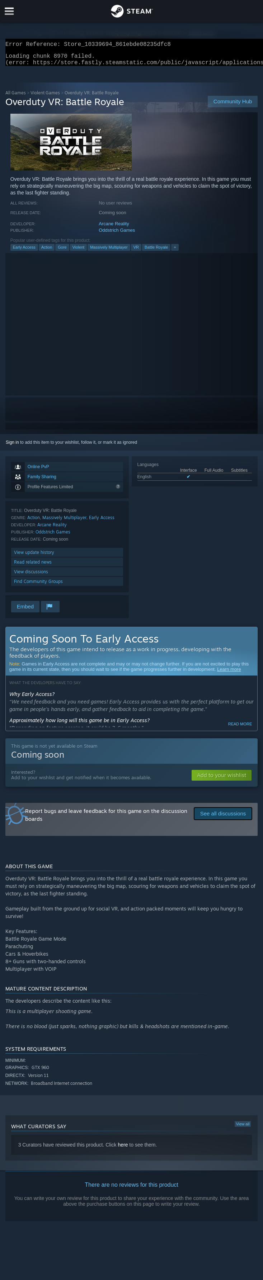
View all (243, 1128)
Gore (62, 251)
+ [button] (175, 251)
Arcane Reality (114, 228)
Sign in (12, 446)
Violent (78, 251)
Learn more (229, 673)
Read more (240, 728)
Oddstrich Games (117, 234)
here (123, 1149)
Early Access (24, 251)
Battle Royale (156, 251)
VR (136, 251)
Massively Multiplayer (109, 251)
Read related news (33, 566)
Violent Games (45, 97)
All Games (15, 97)
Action (46, 251)
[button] (221, 779)
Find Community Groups (38, 585)
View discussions (31, 576)
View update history (34, 556)
